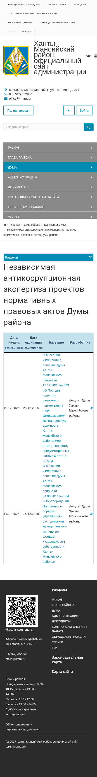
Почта (11, 31)
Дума (12, 167)
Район (13, 147)
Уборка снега (56, 4)
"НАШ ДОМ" (80, 4)
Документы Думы (55, 224)
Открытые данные (20, 22)
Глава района (20, 157)
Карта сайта (62, 671)
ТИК (54, 647)
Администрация (22, 177)
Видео (26, 31)
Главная (15, 224)
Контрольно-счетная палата (33, 197)
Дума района (32, 224)
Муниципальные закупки (57, 22)
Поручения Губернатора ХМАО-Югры (32, 13)
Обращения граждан (26, 207)
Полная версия (18, 110)
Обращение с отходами (23, 4)
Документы (18, 187)
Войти (84, 110)
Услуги (14, 217)
